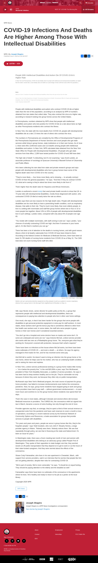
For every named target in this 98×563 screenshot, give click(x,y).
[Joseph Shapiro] (20, 507)
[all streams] (88, 9)
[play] (5, 9)
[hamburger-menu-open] (5, 3)
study (40, 191)
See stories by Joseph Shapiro (38, 509)
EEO (36, 538)
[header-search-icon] (80, 3)
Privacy (78, 530)
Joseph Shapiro (17, 54)
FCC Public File (80, 534)
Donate (90, 3)
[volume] (11, 9)
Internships (58, 534)
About (36, 530)
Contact (37, 534)
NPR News (8, 23)
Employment (59, 530)
